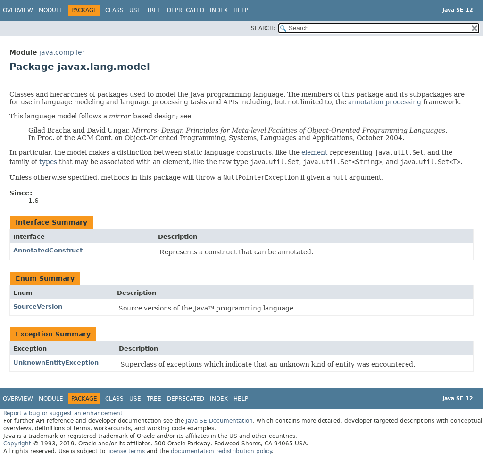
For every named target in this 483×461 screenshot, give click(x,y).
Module (51, 10)
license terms (126, 451)
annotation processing (384, 102)
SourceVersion (37, 306)
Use (135, 10)
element (314, 152)
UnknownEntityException (56, 362)
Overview (18, 10)
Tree (154, 10)
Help (240, 10)
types (48, 162)
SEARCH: (263, 28)
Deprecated (185, 10)
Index (219, 10)
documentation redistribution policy (221, 451)
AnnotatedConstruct (48, 250)
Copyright (17, 443)
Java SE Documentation (219, 421)
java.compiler (62, 52)
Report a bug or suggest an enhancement (63, 413)
